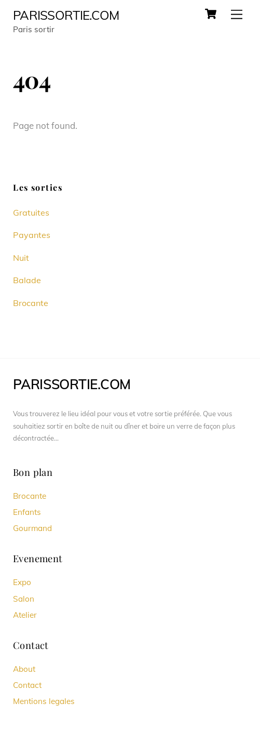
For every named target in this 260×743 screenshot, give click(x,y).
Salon (23, 599)
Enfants (27, 512)
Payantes (31, 235)
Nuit (21, 258)
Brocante (30, 303)
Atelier (25, 615)
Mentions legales (44, 701)
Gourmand (32, 528)
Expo (22, 582)
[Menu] (236, 14)
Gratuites (31, 212)
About (24, 669)
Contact (27, 685)
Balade (27, 280)
